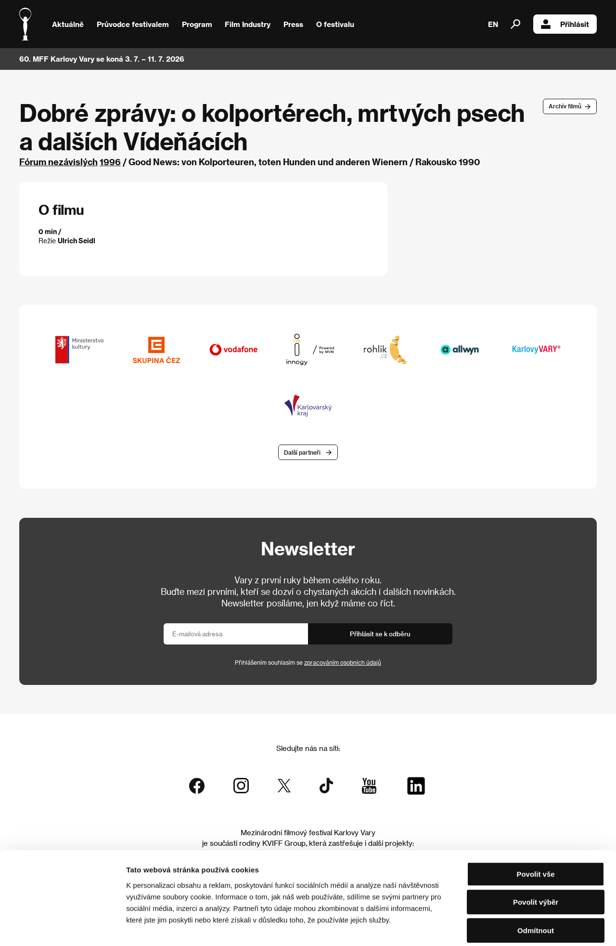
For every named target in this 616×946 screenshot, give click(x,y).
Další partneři (302, 452)
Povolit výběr (535, 857)
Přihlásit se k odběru (380, 634)
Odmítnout (535, 884)
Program (197, 24)
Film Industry (247, 24)
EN (493, 24)
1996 (110, 162)
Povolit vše (535, 828)
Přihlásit (565, 24)
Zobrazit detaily (506, 927)
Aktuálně (68, 24)
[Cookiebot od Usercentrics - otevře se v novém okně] (62, 927)
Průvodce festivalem (133, 24)
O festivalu (335, 24)
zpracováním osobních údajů (342, 662)
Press (293, 24)
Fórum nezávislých (58, 162)
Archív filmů (565, 106)
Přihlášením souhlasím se (308, 662)
